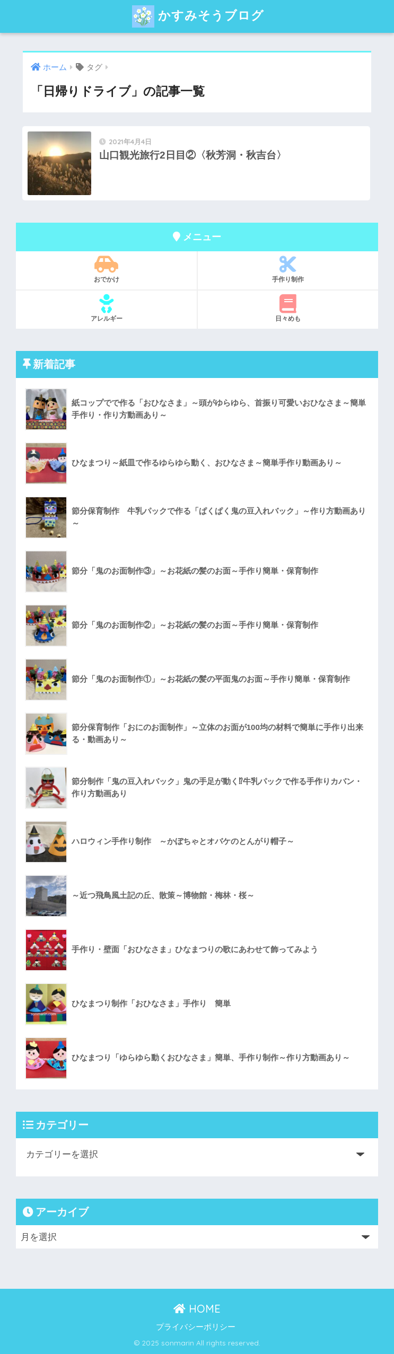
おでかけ (107, 269)
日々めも (288, 308)
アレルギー (107, 308)
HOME (197, 1308)
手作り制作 (288, 269)
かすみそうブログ (198, 16)
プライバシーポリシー (195, 1327)
